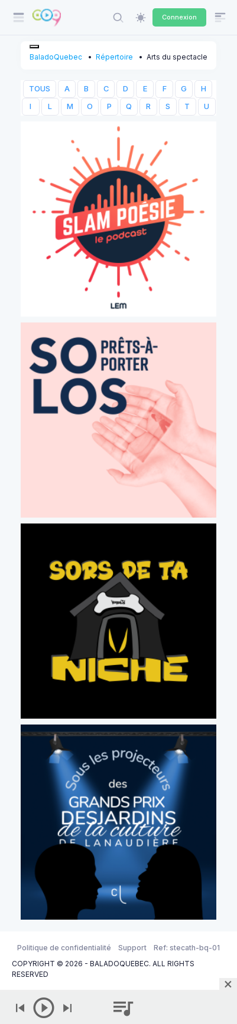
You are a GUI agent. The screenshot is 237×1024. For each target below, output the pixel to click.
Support (132, 947)
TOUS (39, 88)
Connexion (179, 17)
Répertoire (114, 56)
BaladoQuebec (56, 56)
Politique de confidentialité (64, 947)
